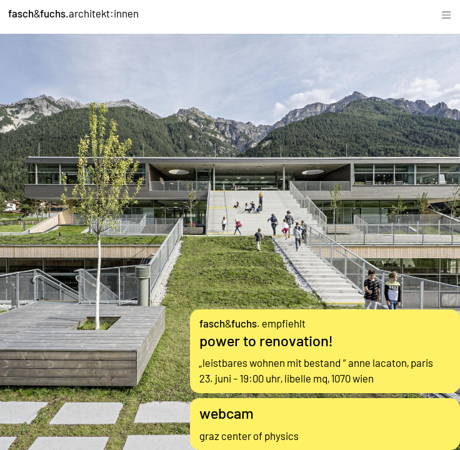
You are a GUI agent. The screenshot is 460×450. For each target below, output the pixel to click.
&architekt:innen (73, 13)
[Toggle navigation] (446, 13)
